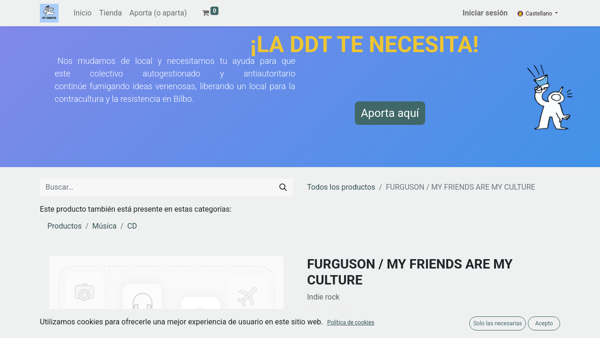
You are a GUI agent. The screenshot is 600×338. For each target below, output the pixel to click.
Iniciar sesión (485, 12)
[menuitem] (82, 13)
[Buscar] (283, 187)
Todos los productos (341, 187)
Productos (64, 226)
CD (132, 226)
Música (104, 226)
